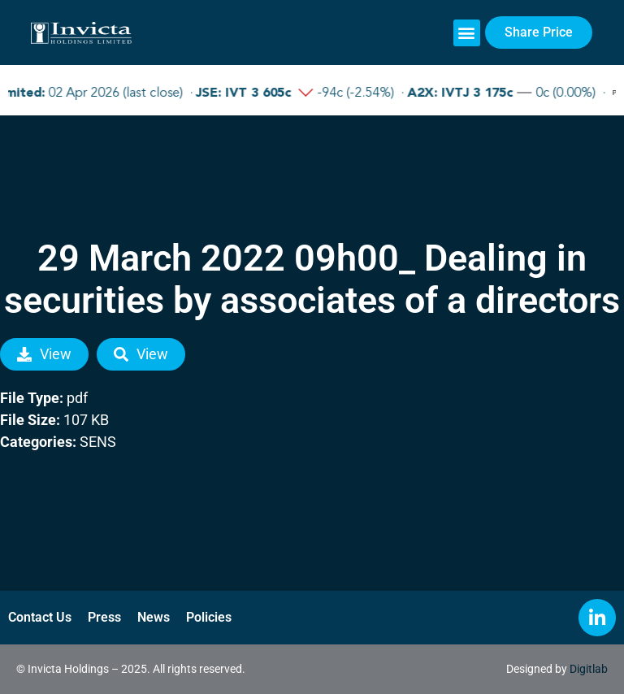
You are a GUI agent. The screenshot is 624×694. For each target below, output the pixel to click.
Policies (209, 617)
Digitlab (589, 668)
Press (104, 617)
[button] (466, 33)
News (153, 617)
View (44, 353)
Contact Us (40, 617)
